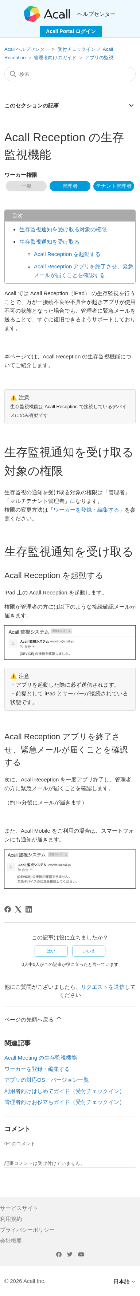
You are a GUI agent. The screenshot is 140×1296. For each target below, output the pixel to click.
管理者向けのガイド (55, 57)
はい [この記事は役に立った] (51, 951)
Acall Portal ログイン (71, 31)
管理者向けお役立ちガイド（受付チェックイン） (64, 1102)
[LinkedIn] (29, 909)
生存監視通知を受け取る (49, 242)
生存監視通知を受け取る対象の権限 (63, 229)
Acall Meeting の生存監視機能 (40, 1058)
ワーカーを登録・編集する (86, 510)
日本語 (124, 1281)
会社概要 (11, 1241)
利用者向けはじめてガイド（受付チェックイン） (64, 1091)
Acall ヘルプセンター (27, 49)
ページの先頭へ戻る (33, 1018)
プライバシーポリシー (27, 1230)
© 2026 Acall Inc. (25, 1281)
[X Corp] (18, 909)
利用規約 (11, 1219)
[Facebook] (7, 909)
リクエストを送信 (103, 987)
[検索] (70, 74)
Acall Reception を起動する (67, 254)
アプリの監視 (99, 57)
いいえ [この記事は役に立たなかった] (89, 951)
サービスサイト (19, 1208)
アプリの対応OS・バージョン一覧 (46, 1080)
